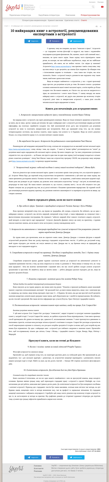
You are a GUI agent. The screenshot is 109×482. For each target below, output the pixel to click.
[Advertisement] (25, 79)
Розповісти (54, 41)
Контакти (92, 2)
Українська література (20, 15)
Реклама (100, 2)
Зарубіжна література (49, 15)
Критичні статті (72, 20)
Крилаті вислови (55, 20)
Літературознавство (90, 16)
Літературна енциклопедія (34, 20)
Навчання (70, 15)
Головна (38, 466)
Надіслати (33, 41)
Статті (84, 20)
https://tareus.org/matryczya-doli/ (23, 161)
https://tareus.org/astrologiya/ (61, 66)
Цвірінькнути (76, 41)
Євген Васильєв (61, 475)
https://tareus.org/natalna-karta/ (19, 149)
